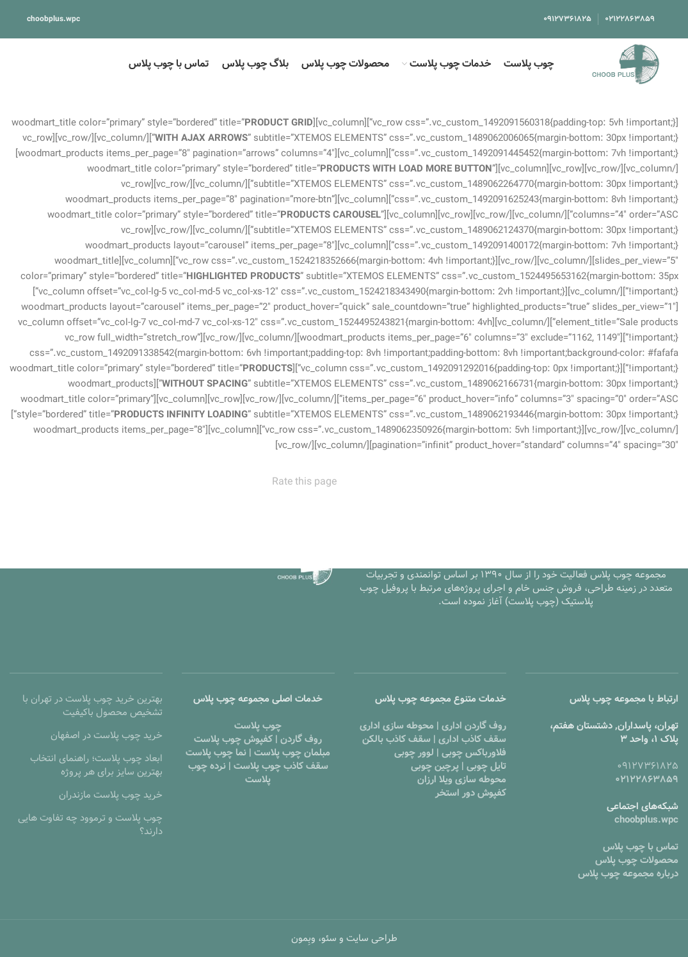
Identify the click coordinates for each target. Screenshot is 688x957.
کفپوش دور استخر (470, 793)
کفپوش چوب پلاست (233, 739)
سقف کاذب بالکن (396, 739)
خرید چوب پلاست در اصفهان (107, 735)
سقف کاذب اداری (472, 739)
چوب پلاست (258, 726)
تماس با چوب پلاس (640, 847)
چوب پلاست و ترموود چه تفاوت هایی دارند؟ (90, 824)
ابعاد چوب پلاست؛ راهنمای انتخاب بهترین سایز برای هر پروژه (96, 765)
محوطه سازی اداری (397, 726)
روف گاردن (301, 739)
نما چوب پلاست (216, 752)
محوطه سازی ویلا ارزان (461, 779)
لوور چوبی (414, 752)
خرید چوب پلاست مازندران (111, 795)
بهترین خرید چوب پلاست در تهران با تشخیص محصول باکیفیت (92, 705)
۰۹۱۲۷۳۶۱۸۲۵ (647, 766)
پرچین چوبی (435, 766)
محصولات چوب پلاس (636, 860)
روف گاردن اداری (474, 726)
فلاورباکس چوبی (474, 752)
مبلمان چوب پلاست (292, 752)
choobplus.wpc (53, 19)
